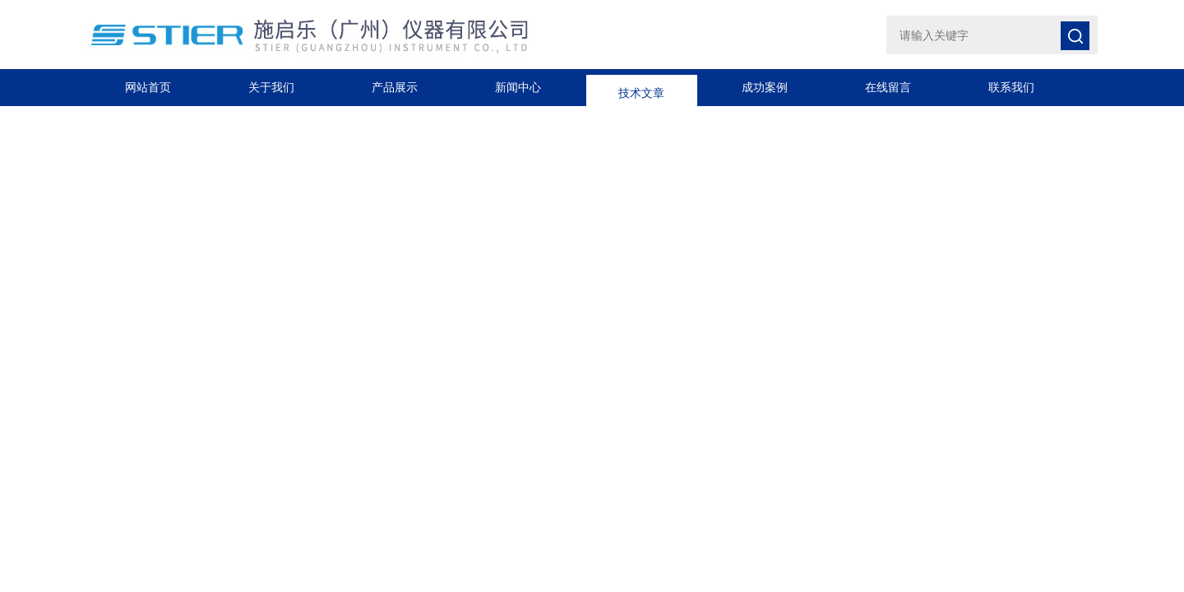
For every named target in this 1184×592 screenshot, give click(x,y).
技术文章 (641, 87)
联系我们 (1011, 87)
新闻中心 (518, 87)
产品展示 (395, 87)
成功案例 (765, 87)
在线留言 (888, 87)
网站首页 (148, 87)
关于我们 (271, 87)
